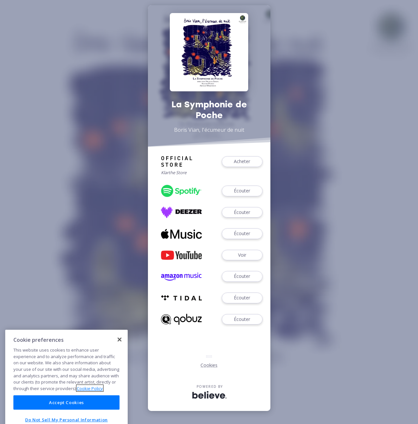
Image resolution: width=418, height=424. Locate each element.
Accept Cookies (66, 415)
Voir (242, 255)
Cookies (209, 365)
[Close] (119, 352)
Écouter (242, 191)
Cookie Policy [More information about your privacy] (90, 401)
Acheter (242, 162)
